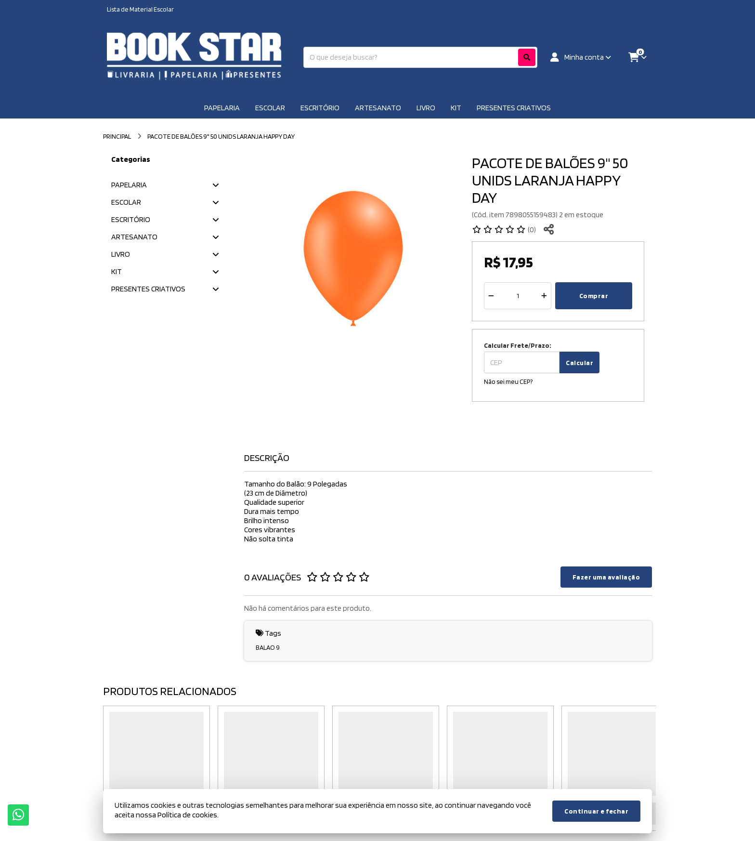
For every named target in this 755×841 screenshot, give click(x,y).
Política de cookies (187, 814)
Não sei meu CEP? (508, 381)
